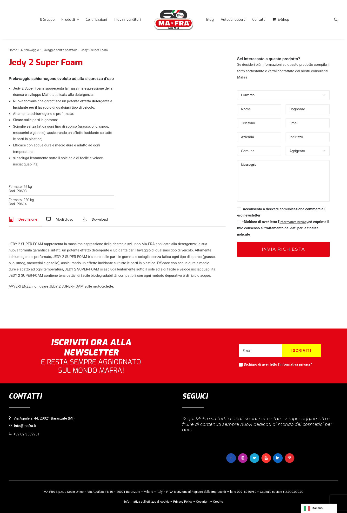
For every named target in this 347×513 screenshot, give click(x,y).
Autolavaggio (30, 50)
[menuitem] (47, 19)
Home (13, 50)
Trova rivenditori (127, 19)
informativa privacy (294, 222)
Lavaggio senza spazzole (60, 50)
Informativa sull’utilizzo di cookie (147, 501)
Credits (218, 501)
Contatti (259, 19)
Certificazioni (96, 19)
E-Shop (283, 19)
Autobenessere (233, 19)
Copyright (202, 501)
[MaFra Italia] (173, 19)
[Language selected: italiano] (319, 508)
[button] (336, 19)
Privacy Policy (182, 501)
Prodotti (70, 19)
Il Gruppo (47, 19)
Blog (210, 19)
